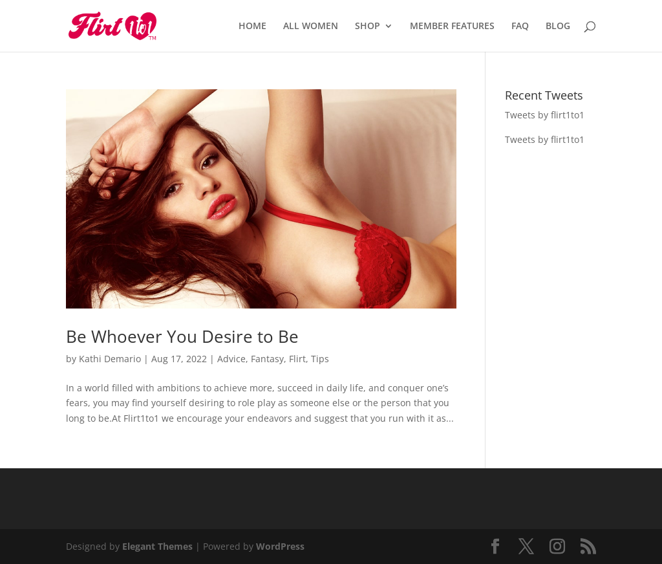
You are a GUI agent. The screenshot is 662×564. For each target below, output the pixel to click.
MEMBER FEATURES (452, 26)
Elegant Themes (157, 546)
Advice (231, 358)
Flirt (297, 358)
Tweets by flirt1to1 (544, 115)
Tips (320, 358)
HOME (252, 26)
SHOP (367, 26)
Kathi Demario (110, 358)
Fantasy (267, 358)
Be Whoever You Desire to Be (182, 336)
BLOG (558, 26)
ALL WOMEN (310, 26)
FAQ (520, 26)
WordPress (280, 546)
